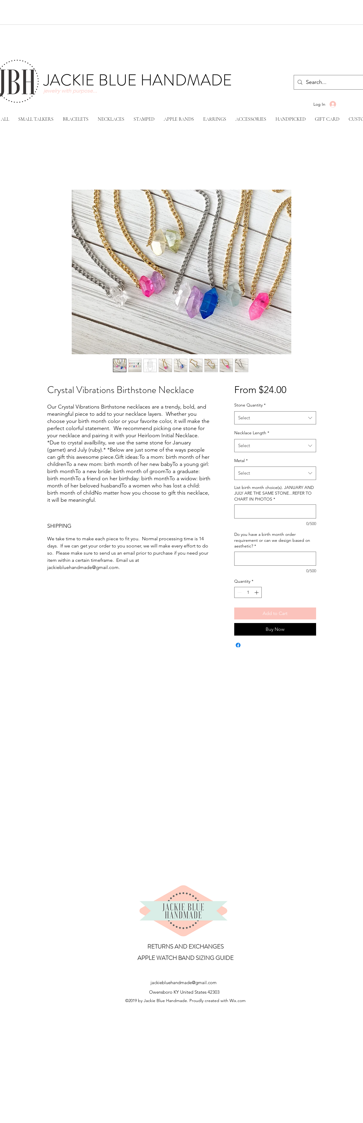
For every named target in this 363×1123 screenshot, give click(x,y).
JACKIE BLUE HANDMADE (138, 80)
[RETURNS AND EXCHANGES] (185, 947)
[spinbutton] (248, 592)
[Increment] (257, 592)
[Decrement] (239, 592)
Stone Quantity (250, 405)
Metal (241, 460)
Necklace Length (251, 432)
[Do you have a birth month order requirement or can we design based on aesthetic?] (275, 558)
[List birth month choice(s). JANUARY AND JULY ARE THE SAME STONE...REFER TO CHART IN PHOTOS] (275, 511)
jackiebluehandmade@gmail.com (184, 982)
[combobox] (275, 417)
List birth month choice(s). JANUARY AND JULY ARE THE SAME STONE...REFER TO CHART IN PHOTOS (274, 493)
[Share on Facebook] (238, 645)
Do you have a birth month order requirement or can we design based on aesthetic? (272, 540)
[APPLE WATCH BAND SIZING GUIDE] (185, 958)
